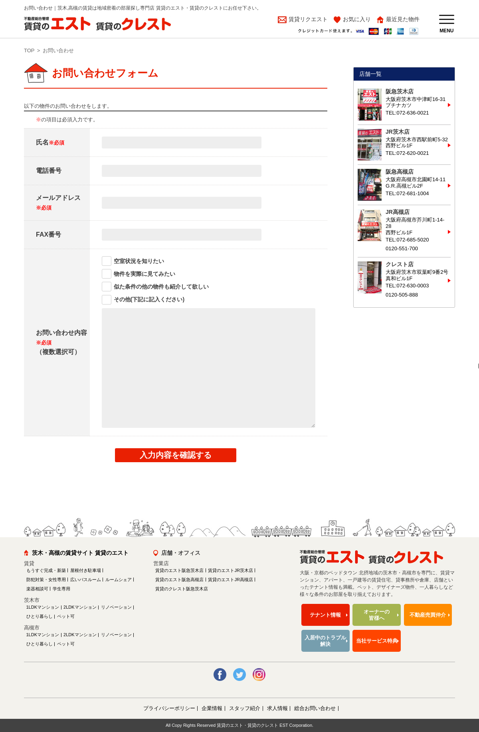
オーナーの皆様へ (377, 615)
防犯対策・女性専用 (46, 579)
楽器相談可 (37, 588)
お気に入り (357, 19)
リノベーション (116, 607)
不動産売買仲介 (428, 615)
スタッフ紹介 (244, 708)
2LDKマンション (80, 607)
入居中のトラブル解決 (325, 641)
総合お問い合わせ (315, 708)
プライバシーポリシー (169, 708)
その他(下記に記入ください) (149, 299)
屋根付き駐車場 (85, 570)
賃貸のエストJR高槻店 (230, 579)
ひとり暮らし (39, 616)
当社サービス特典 (377, 641)
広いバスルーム (85, 579)
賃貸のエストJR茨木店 (230, 570)
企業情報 (212, 708)
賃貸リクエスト (307, 19)
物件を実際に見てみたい (144, 274)
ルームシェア (118, 579)
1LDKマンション (42, 607)
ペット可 (66, 616)
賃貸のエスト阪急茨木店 (179, 570)
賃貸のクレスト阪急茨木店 (181, 588)
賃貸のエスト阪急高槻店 (179, 579)
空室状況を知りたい (139, 261)
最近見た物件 (403, 19)
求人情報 (277, 708)
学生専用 (61, 588)
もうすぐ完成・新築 (46, 570)
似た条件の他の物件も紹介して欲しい (161, 286)
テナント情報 (325, 615)
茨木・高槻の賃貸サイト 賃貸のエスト (80, 553)
